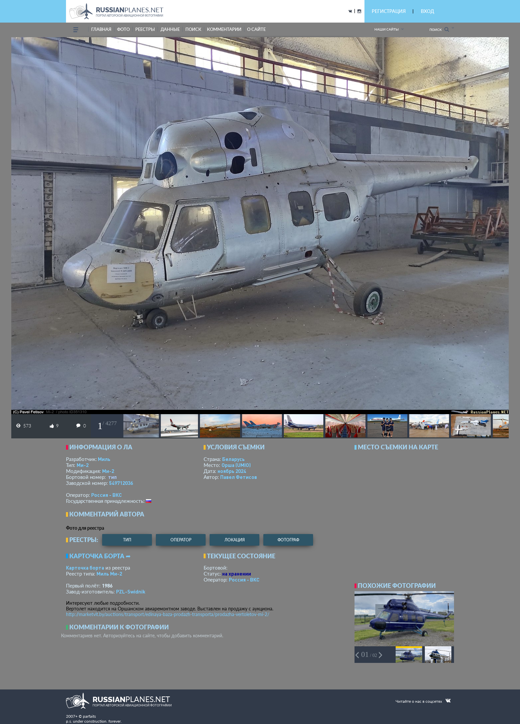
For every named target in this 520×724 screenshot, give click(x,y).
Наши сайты (386, 29)
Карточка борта (85, 568)
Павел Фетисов (238, 477)
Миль (104, 459)
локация (235, 539)
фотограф (288, 539)
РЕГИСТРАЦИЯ (389, 11)
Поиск (439, 29)
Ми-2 (83, 465)
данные (170, 29)
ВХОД (427, 11)
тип (112, 477)
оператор (180, 539)
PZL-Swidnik (130, 591)
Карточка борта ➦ (100, 556)
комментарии (224, 29)
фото (123, 29)
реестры (145, 29)
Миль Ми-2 (109, 574)
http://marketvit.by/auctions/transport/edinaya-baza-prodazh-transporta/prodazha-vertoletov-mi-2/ (167, 614)
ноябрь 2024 (232, 471)
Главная (101, 29)
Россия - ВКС (106, 495)
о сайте (256, 29)
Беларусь (233, 459)
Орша (236, 465)
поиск (193, 29)
